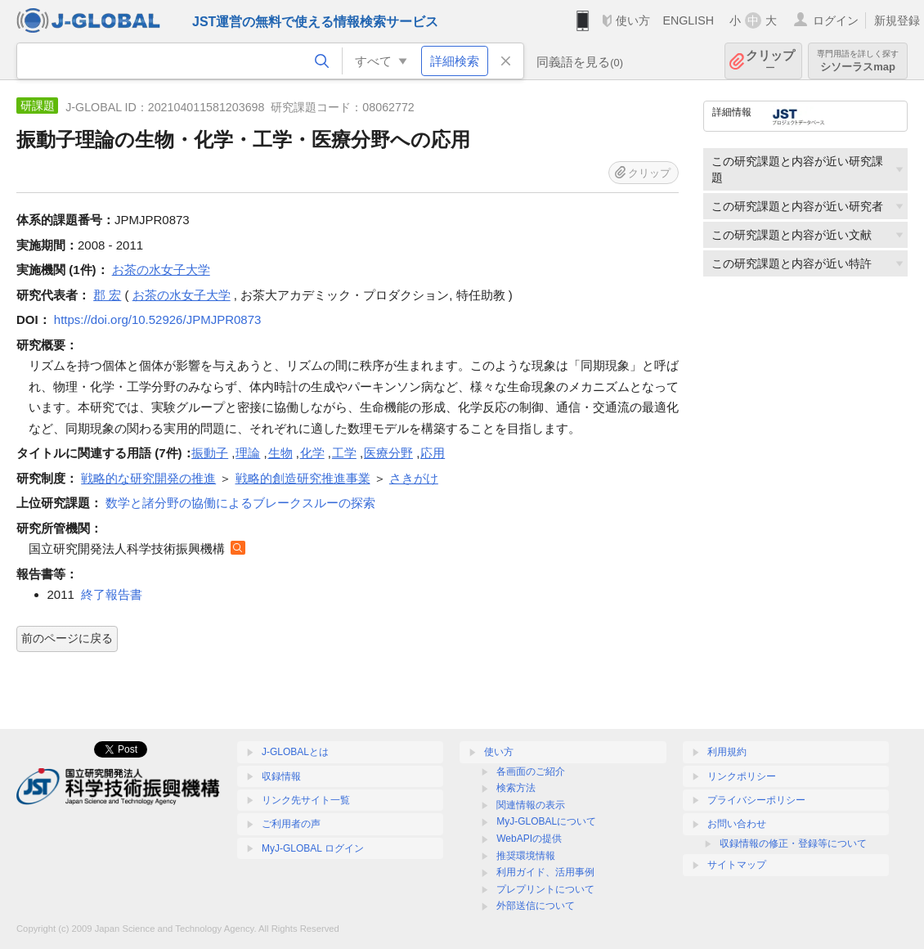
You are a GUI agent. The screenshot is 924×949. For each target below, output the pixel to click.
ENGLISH (688, 20)
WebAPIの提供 (529, 838)
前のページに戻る (67, 638)
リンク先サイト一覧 (306, 800)
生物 (280, 453)
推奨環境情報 (525, 855)
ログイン (836, 20)
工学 (344, 453)
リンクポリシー (741, 776)
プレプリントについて (545, 889)
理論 (247, 453)
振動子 (209, 453)
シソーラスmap (858, 61)
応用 (432, 453)
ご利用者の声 (291, 824)
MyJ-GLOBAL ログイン (313, 848)
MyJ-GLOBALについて (546, 821)
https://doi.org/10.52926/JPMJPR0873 (158, 319)
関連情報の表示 (530, 805)
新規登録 (897, 20)
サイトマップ (736, 864)
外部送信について (535, 905)
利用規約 (727, 752)
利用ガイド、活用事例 (545, 872)
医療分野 (388, 453)
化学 (312, 453)
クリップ (770, 61)
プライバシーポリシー (756, 800)
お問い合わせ (736, 824)
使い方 (633, 20)
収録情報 (281, 776)
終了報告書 (111, 594)
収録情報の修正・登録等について (793, 843)
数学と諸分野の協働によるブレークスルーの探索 (240, 503)
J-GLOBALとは (295, 752)
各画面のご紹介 (530, 771)
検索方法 (516, 788)
